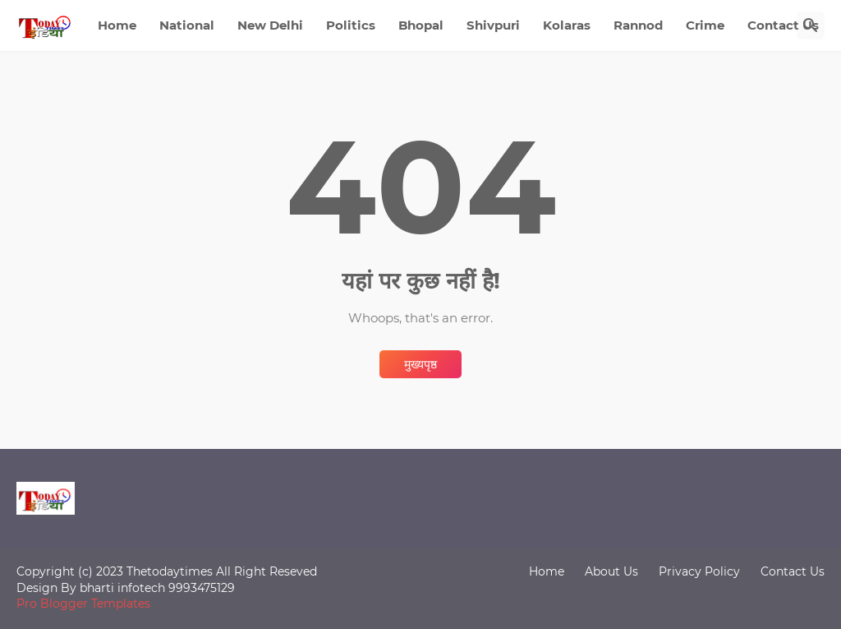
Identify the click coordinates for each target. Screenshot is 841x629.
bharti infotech (124, 587)
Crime (705, 25)
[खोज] (811, 25)
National (186, 25)
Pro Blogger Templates (83, 603)
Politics (350, 25)
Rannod (638, 25)
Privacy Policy (699, 571)
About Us (611, 571)
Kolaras (567, 25)
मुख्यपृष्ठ (420, 364)
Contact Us (783, 25)
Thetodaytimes (169, 571)
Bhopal (420, 25)
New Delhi (270, 25)
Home (117, 25)
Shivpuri (493, 25)
